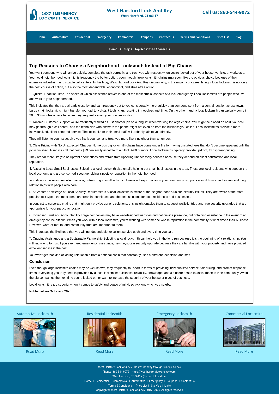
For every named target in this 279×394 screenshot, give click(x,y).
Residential (82, 37)
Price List (223, 37)
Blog (238, 37)
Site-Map (155, 385)
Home (41, 37)
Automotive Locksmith (35, 313)
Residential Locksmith (104, 313)
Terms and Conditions (195, 37)
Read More (35, 351)
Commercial (126, 37)
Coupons (147, 37)
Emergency (104, 37)
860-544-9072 (235, 12)
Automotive (60, 37)
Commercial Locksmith (244, 313)
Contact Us (166, 37)
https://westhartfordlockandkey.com (154, 371)
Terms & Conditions (120, 385)
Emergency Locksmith (174, 313)
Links (167, 385)
